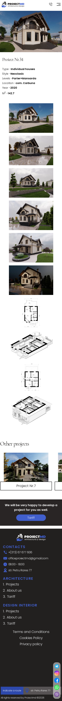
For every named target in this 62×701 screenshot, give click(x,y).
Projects (12, 584)
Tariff (31, 518)
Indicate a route (12, 690)
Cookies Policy (31, 637)
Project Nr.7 (26, 485)
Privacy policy (31, 644)
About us (14, 590)
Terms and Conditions (31, 631)
